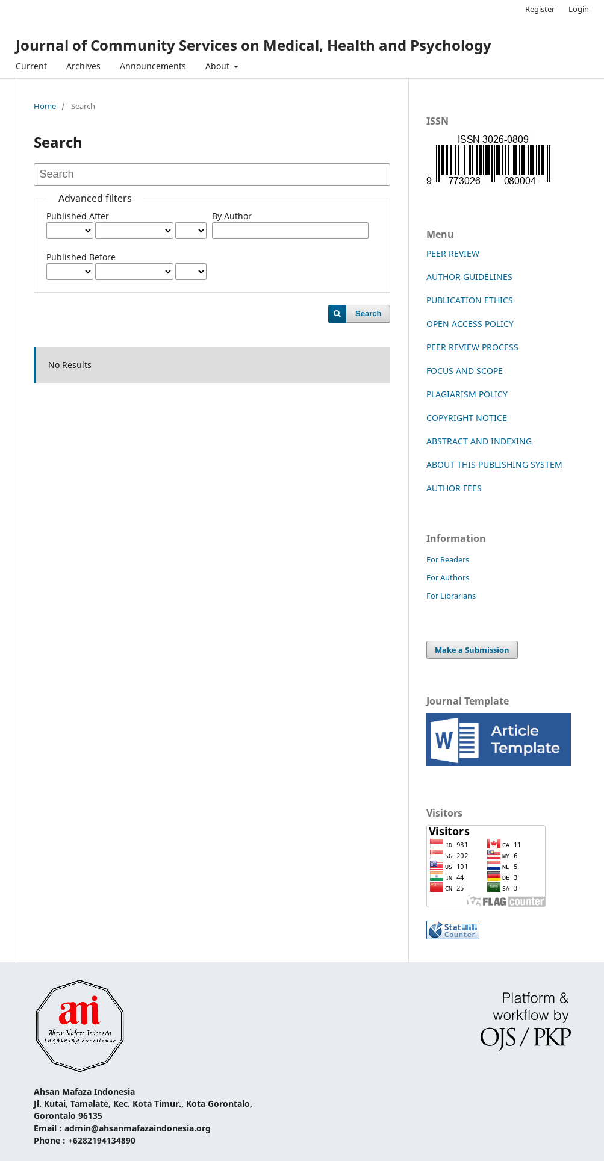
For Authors (447, 577)
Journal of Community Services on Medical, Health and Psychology (253, 45)
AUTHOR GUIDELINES (469, 276)
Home (45, 106)
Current (31, 66)
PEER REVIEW (452, 253)
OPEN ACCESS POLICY (470, 323)
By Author (232, 216)
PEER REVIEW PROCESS (472, 347)
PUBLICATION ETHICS (469, 300)
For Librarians (451, 595)
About (218, 66)
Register (540, 9)
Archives (83, 66)
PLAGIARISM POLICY (467, 394)
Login (578, 9)
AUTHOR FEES (454, 488)
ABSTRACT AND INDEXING (479, 441)
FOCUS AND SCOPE (464, 370)
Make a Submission (472, 649)
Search (368, 313)
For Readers (447, 559)
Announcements (153, 66)
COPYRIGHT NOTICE (466, 417)
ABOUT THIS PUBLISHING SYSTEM (494, 464)
